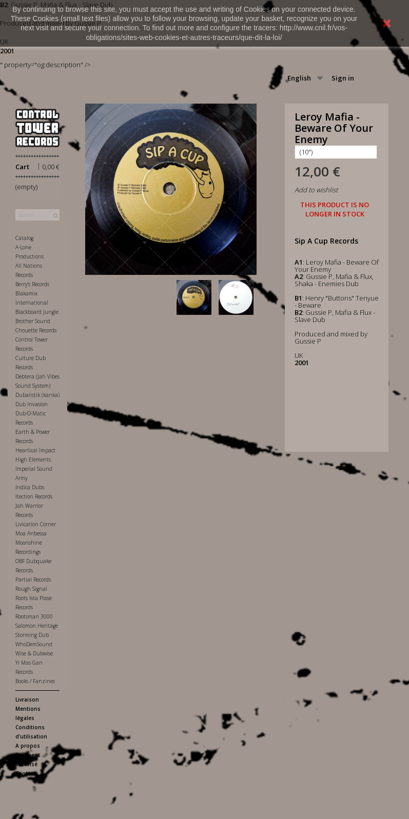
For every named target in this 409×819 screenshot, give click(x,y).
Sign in (343, 78)
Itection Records (33, 496)
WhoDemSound (33, 644)
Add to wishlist (316, 189)
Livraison (27, 699)
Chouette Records (35, 330)
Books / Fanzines (35, 681)
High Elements (33, 459)
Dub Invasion (31, 404)
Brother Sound (32, 321)
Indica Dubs (29, 487)
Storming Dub (32, 634)
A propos (27, 745)
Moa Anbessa (31, 533)
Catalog (24, 238)
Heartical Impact (35, 450)
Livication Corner (35, 524)
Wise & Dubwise (34, 653)
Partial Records (33, 579)
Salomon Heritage (36, 625)
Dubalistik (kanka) (37, 394)
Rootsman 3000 (34, 616)
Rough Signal (31, 588)
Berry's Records (32, 284)
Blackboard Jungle (37, 311)
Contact (25, 773)
